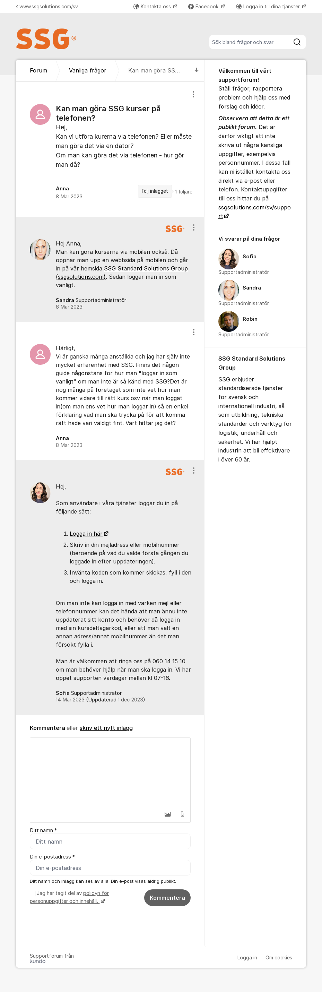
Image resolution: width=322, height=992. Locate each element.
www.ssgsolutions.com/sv (47, 6)
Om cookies (279, 957)
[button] (167, 814)
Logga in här (86, 533)
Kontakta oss (152, 6)
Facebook (204, 6)
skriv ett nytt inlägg (106, 727)
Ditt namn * (43, 830)
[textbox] (110, 772)
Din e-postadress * (52, 857)
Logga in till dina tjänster (268, 6)
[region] (110, 149)
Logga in (247, 957)
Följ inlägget (155, 191)
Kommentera (167, 897)
